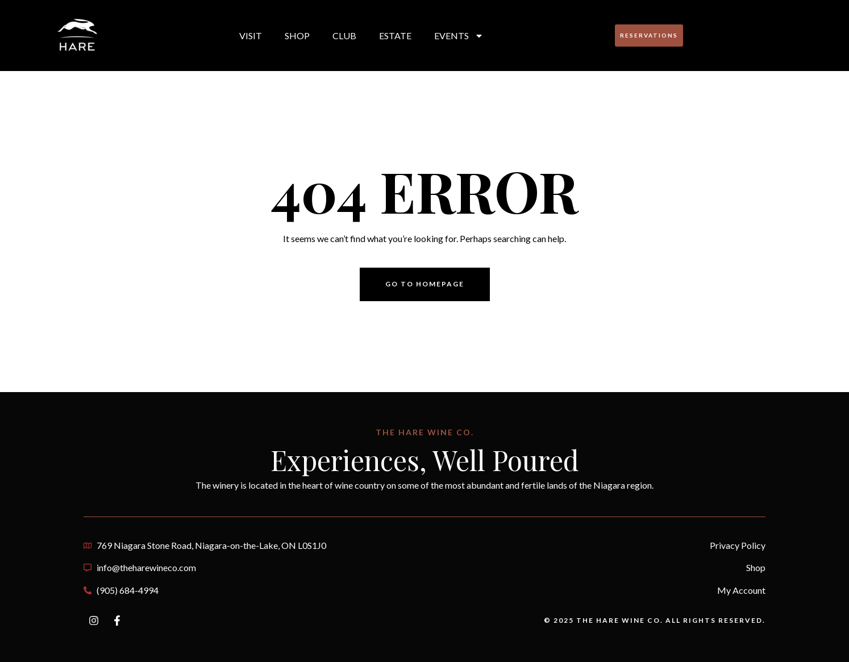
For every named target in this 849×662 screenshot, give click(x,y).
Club (344, 35)
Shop (297, 35)
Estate (395, 35)
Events (459, 36)
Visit (250, 35)
